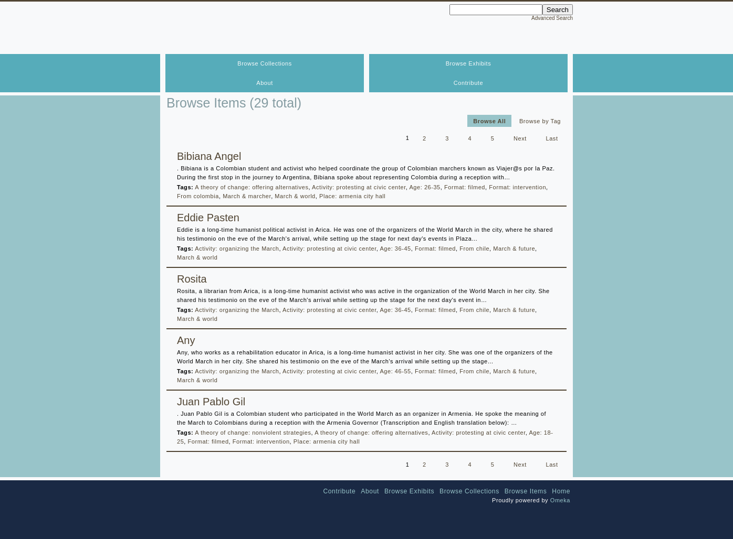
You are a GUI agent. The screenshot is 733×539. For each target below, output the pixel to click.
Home (561, 491)
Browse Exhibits (468, 63)
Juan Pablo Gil (211, 401)
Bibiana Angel (209, 156)
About (264, 83)
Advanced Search (552, 18)
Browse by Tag (540, 120)
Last (552, 138)
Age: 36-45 (395, 248)
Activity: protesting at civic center (359, 187)
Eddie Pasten (208, 217)
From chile (474, 248)
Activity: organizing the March (237, 248)
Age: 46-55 (395, 371)
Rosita (192, 279)
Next (520, 138)
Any (186, 340)
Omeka (560, 500)
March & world (295, 196)
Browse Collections (264, 63)
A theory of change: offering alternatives (251, 187)
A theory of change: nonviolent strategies (253, 432)
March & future (514, 248)
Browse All (489, 120)
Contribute (468, 83)
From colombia (198, 196)
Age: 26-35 (424, 187)
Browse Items (526, 491)
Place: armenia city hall (352, 196)
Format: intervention (517, 187)
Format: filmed (464, 187)
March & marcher (247, 196)
